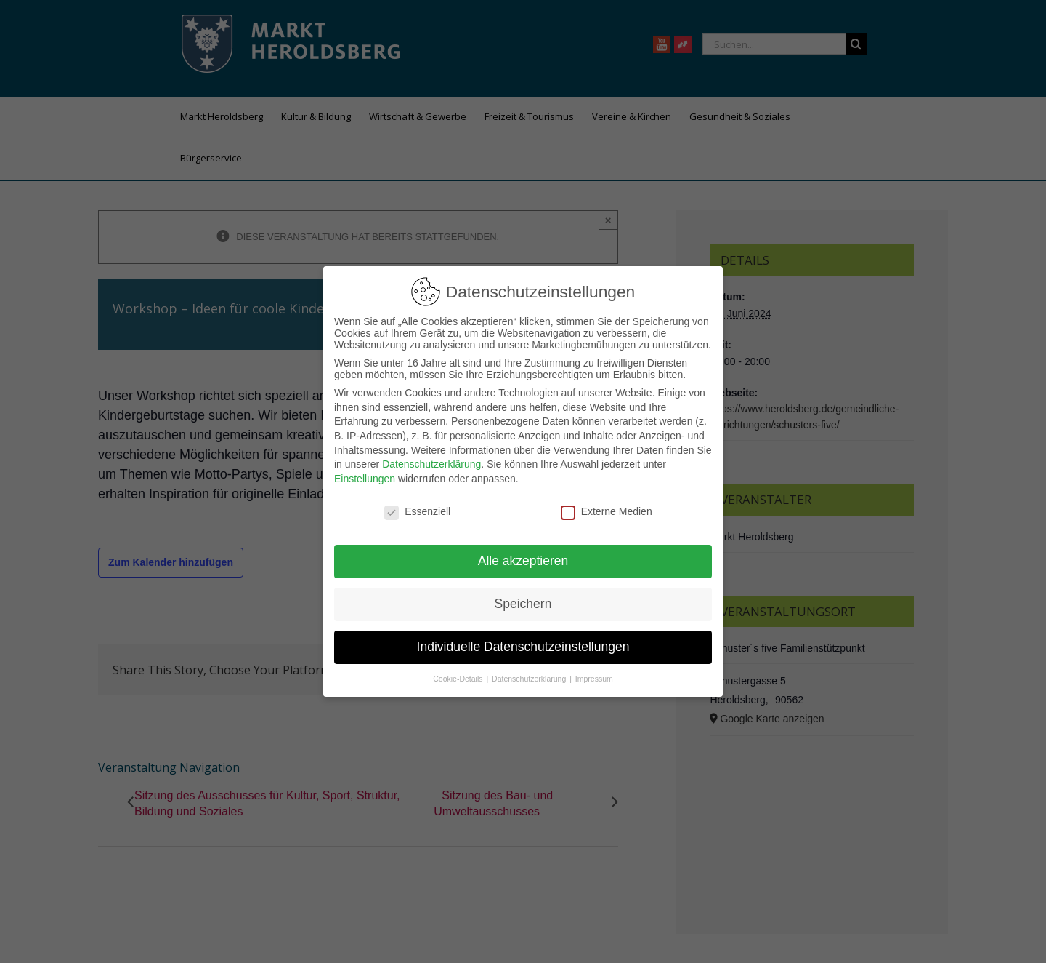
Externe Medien (606, 511)
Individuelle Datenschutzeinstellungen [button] (523, 646)
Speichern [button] (523, 603)
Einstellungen (364, 478)
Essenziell (417, 511)
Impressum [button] (594, 678)
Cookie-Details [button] (459, 678)
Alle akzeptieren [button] (523, 561)
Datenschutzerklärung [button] (530, 678)
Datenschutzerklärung (431, 464)
